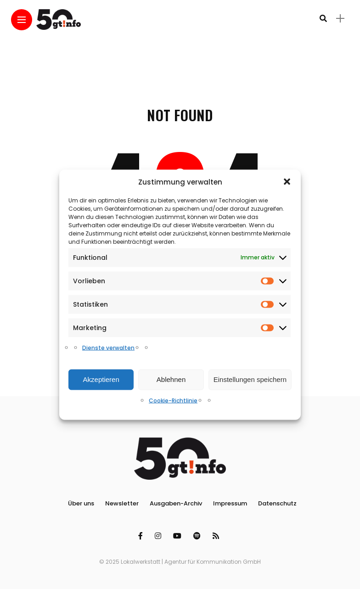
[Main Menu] (21, 20)
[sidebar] (340, 19)
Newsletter (122, 503)
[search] (323, 18)
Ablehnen (171, 379)
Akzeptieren (101, 379)
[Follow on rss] (217, 536)
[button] (287, 181)
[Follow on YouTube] (178, 536)
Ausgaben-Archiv (176, 503)
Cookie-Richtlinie (173, 400)
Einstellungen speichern (250, 379)
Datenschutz (277, 503)
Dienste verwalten (108, 347)
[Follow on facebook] (142, 536)
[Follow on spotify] (198, 536)
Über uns (81, 503)
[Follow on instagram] (159, 536)
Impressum (230, 503)
